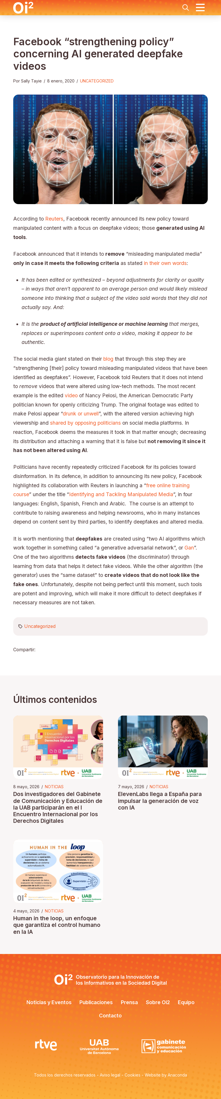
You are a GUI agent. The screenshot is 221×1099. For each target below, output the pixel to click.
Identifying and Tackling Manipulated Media (121, 494)
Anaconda (177, 1074)
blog (108, 359)
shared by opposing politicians (85, 423)
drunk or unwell (81, 414)
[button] (186, 7)
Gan (189, 548)
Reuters (54, 219)
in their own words (165, 263)
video (71, 395)
